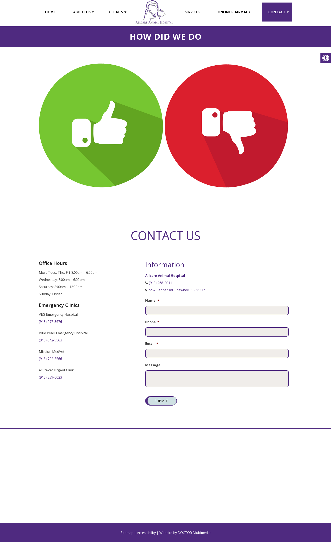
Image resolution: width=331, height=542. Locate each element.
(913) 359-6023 (50, 377)
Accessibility (146, 532)
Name (152, 300)
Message (152, 365)
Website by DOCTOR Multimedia (184, 532)
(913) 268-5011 (160, 282)
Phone (152, 322)
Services (192, 12)
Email (151, 343)
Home (50, 12)
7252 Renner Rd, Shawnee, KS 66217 (176, 290)
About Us (82, 12)
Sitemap (127, 532)
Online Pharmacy (234, 12)
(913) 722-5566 (50, 358)
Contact (276, 12)
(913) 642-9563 (50, 340)
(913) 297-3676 (50, 321)
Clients (116, 12)
